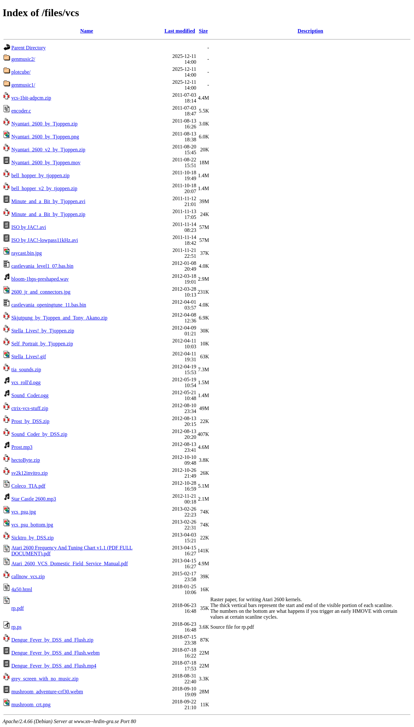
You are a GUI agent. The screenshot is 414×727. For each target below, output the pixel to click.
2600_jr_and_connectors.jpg (41, 292)
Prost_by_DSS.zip (30, 421)
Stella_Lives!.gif (28, 356)
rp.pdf (17, 608)
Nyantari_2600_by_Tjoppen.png (45, 136)
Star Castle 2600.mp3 (33, 499)
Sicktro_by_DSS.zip (32, 537)
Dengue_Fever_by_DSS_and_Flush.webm (55, 653)
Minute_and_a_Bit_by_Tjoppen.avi (48, 201)
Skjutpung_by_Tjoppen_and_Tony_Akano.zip (59, 317)
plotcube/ (21, 72)
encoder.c (21, 111)
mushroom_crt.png (30, 704)
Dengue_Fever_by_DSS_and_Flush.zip (52, 640)
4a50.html (21, 589)
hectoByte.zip (25, 460)
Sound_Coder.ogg (30, 395)
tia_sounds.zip (26, 369)
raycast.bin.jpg (26, 253)
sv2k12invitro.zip (29, 473)
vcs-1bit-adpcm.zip (31, 98)
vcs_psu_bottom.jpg (32, 524)
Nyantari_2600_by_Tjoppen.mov (46, 162)
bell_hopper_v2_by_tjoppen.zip (44, 188)
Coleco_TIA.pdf (28, 486)
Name (86, 31)
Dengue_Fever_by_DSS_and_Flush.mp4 (53, 665)
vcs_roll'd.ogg (25, 382)
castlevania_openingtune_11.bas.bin (48, 305)
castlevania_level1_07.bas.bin (42, 266)
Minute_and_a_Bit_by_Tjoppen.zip (48, 214)
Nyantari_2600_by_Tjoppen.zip (44, 123)
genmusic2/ (23, 59)
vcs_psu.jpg (23, 512)
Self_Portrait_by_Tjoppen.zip (42, 343)
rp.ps (16, 627)
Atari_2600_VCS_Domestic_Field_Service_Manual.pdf (69, 563)
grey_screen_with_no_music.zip (45, 678)
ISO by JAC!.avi (28, 227)
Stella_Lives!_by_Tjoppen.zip (42, 330)
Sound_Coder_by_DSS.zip (39, 434)
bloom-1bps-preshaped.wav (40, 279)
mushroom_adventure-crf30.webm (47, 691)
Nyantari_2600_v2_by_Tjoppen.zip (48, 149)
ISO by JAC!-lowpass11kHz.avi (44, 240)
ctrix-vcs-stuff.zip (29, 408)
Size (203, 31)
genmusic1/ (23, 85)
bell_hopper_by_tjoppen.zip (40, 175)
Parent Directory (28, 47)
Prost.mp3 (21, 447)
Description (310, 31)
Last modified (179, 31)
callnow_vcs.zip (28, 576)
